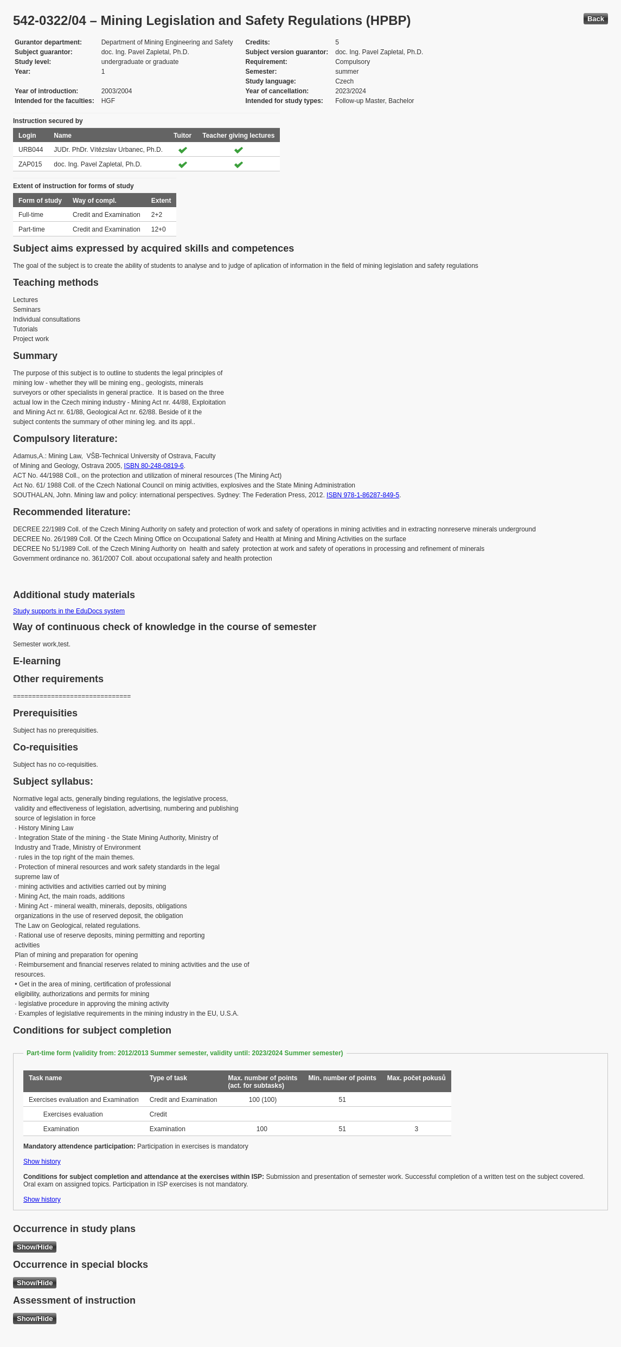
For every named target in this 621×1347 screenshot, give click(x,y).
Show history (42, 1161)
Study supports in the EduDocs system (69, 611)
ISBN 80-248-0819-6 (154, 466)
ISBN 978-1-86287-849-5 (362, 495)
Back (595, 19)
